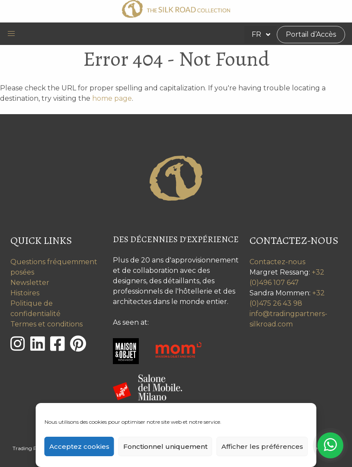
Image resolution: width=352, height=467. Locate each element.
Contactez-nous (277, 262)
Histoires (24, 293)
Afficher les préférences (262, 446)
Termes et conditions (46, 324)
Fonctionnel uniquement (165, 446)
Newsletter (29, 282)
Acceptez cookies (79, 446)
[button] (11, 33)
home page (112, 98)
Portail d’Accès (311, 34)
